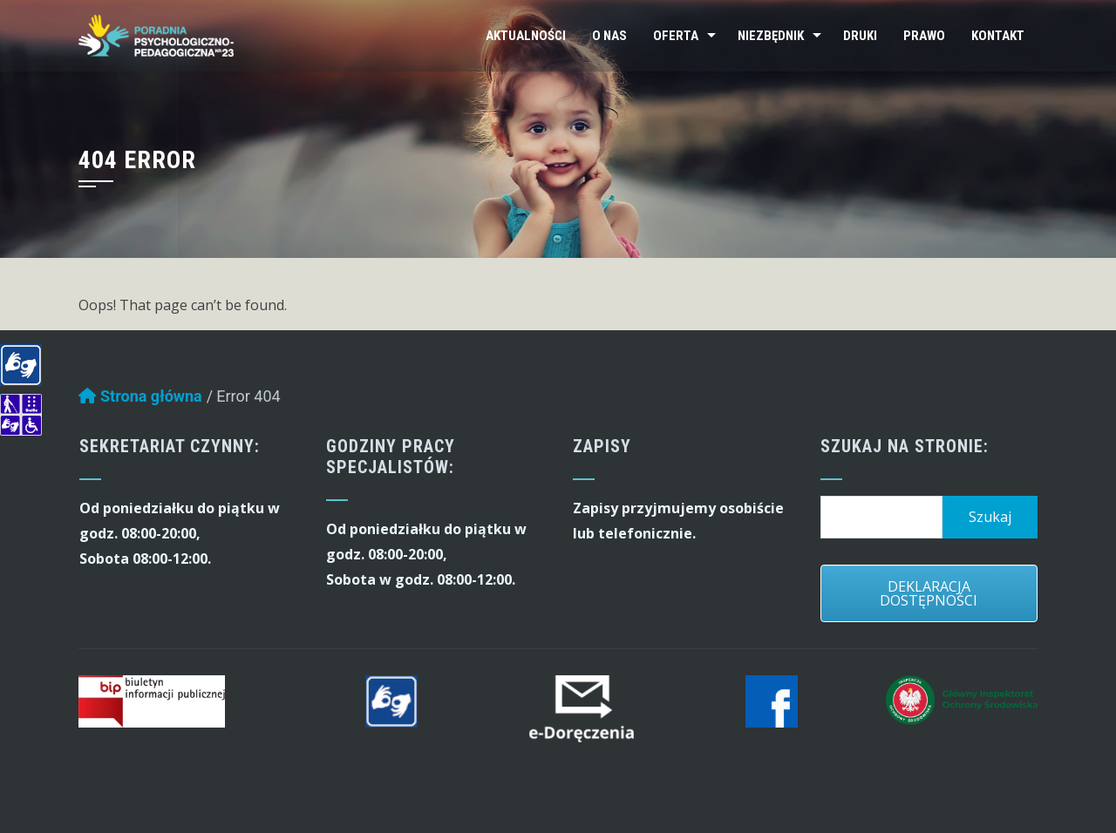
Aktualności (526, 36)
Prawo (924, 36)
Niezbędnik (771, 36)
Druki (860, 36)
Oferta (675, 36)
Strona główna (140, 400)
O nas (609, 36)
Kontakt (997, 36)
